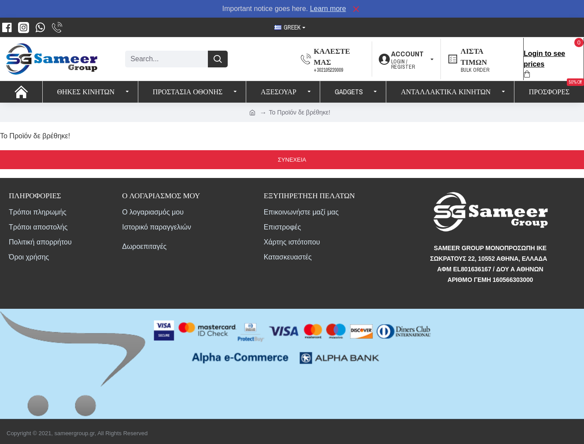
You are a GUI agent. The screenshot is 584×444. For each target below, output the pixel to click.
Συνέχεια (292, 159)
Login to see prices (544, 59)
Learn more (328, 8)
